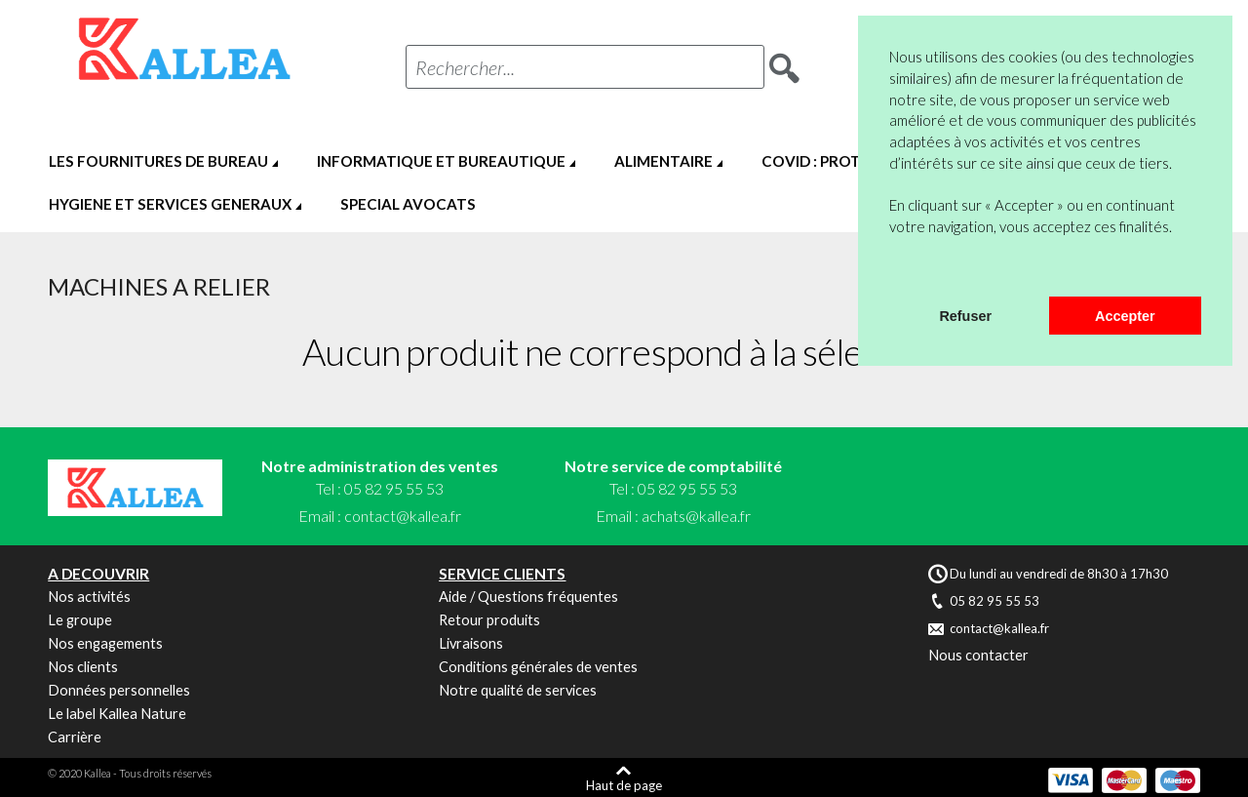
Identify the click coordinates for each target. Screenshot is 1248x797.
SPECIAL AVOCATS (408, 204)
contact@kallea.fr (402, 515)
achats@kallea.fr (696, 515)
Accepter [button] (1125, 316)
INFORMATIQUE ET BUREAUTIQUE (441, 161)
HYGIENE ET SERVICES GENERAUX (170, 204)
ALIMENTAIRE (663, 161)
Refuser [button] (965, 316)
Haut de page (624, 784)
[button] (892, 271)
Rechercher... (465, 67)
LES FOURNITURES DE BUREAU (158, 161)
